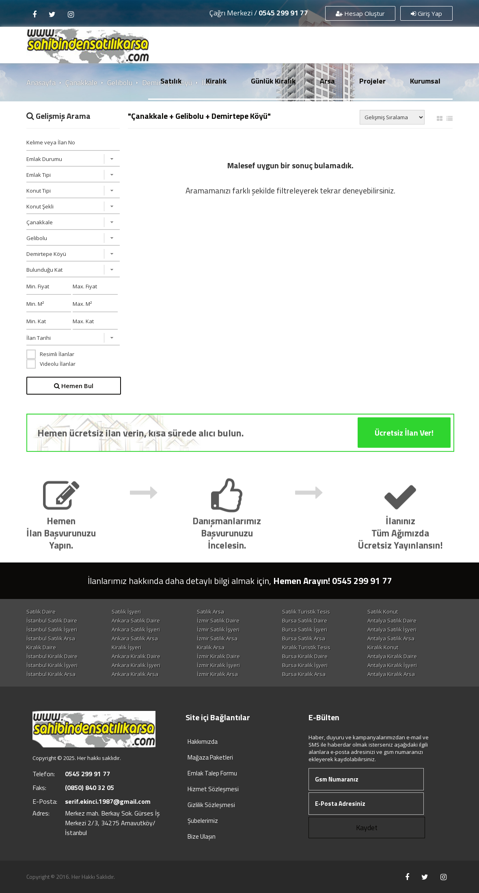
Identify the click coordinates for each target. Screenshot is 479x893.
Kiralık (216, 80)
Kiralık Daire (41, 647)
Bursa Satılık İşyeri (304, 629)
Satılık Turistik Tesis (306, 611)
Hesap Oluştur (360, 13)
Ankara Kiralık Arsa (135, 674)
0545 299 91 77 (283, 12)
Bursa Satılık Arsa (303, 638)
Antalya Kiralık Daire (392, 656)
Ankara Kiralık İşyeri (136, 665)
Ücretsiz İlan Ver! (404, 446)
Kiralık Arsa (210, 647)
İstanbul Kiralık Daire (52, 656)
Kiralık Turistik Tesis (306, 647)
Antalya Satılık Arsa (390, 638)
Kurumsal (425, 80)
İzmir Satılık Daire (218, 620)
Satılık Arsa (210, 611)
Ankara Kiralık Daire (136, 656)
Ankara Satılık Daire (136, 620)
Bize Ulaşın (202, 836)
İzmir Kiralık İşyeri (218, 665)
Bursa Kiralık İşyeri (305, 665)
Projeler (372, 80)
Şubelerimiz (203, 820)
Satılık (170, 80)
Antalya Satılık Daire (391, 620)
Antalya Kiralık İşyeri (392, 665)
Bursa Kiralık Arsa (304, 674)
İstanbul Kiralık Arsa (51, 674)
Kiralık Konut (382, 647)
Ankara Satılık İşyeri (136, 629)
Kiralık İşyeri (126, 647)
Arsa (327, 80)
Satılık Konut (382, 611)
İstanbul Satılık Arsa (50, 638)
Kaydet (367, 827)
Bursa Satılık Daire (304, 620)
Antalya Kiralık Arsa (391, 674)
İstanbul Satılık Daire (51, 620)
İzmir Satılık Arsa (217, 638)
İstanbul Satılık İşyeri (51, 629)
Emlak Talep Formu (212, 773)
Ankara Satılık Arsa (135, 638)
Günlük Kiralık (273, 80)
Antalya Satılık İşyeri (391, 629)
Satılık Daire (41, 611)
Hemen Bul (73, 386)
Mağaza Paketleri (210, 757)
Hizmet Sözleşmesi (213, 789)
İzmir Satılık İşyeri (218, 629)
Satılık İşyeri (126, 611)
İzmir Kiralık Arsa (217, 674)
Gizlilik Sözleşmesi (211, 804)
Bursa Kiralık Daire (305, 656)
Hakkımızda (203, 741)
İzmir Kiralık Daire (218, 656)
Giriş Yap (426, 13)
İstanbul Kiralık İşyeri (52, 665)
